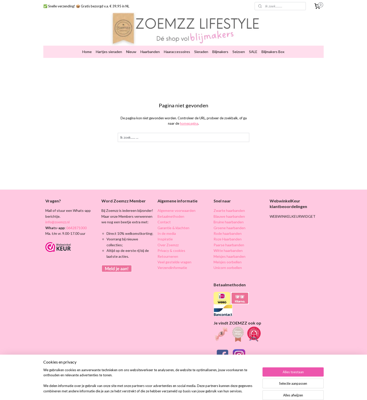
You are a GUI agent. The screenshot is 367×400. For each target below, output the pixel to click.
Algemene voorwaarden (176, 202)
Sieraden (201, 44)
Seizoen (238, 44)
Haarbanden (150, 44)
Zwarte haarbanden (229, 202)
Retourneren (168, 248)
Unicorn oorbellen (228, 259)
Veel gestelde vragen (174, 254)
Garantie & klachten (173, 220)
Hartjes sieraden (109, 44)
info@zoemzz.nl (57, 214)
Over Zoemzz (168, 237)
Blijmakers (220, 44)
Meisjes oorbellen (228, 254)
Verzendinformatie (172, 259)
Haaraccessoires (177, 44)
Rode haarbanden (228, 225)
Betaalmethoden (171, 208)
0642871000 (76, 220)
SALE (253, 44)
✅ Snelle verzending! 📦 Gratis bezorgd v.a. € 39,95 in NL (86, 6)
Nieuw (131, 44)
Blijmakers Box (272, 44)
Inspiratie (165, 231)
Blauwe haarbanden (229, 208)
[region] (149, 383)
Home (87, 44)
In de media (167, 225)
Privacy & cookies (171, 242)
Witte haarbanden (228, 242)
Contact (164, 214)
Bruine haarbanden (229, 214)
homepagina (189, 115)
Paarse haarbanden (229, 237)
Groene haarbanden (229, 220)
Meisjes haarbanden (229, 248)
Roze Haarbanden (228, 231)
